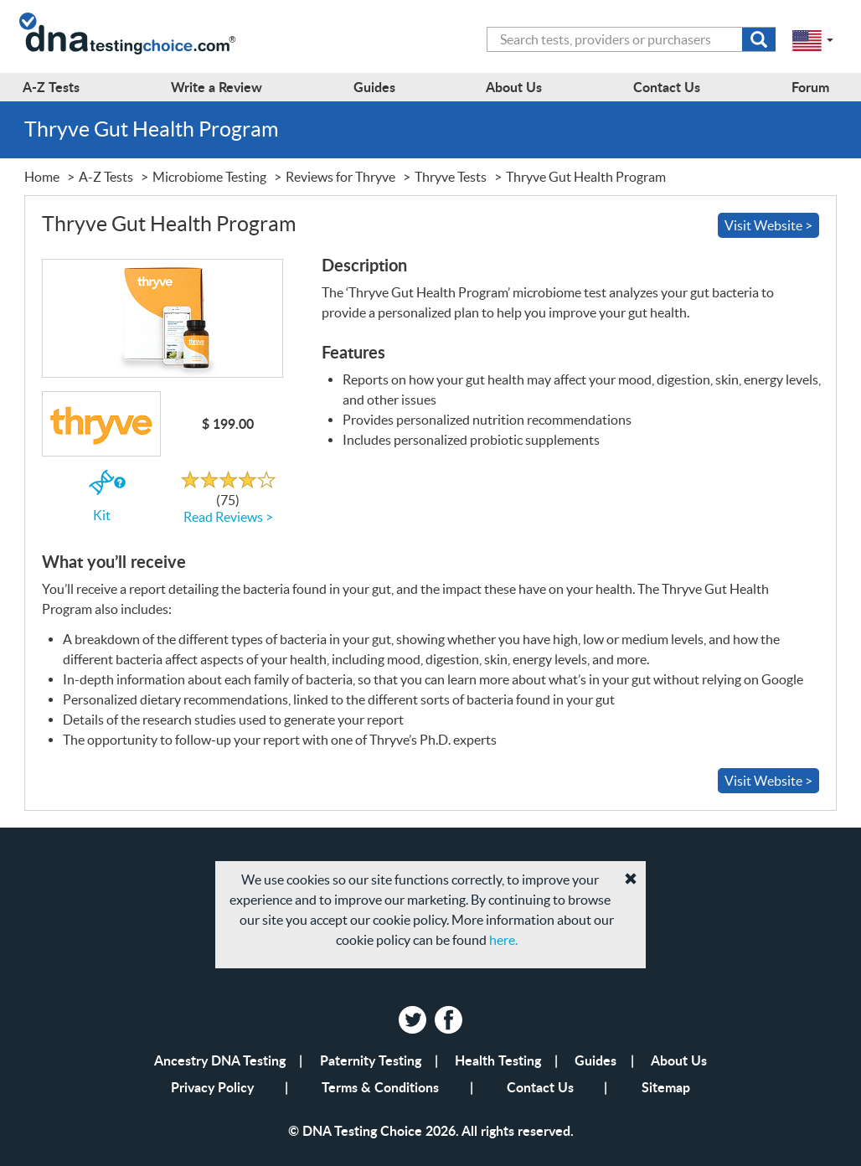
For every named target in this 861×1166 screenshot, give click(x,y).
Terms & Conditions (380, 1086)
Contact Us (540, 1086)
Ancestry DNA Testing (220, 1060)
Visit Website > (768, 225)
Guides (595, 1060)
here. (503, 939)
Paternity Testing (370, 1060)
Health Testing (498, 1060)
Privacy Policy (212, 1086)
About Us (679, 1060)
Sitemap (666, 1086)
